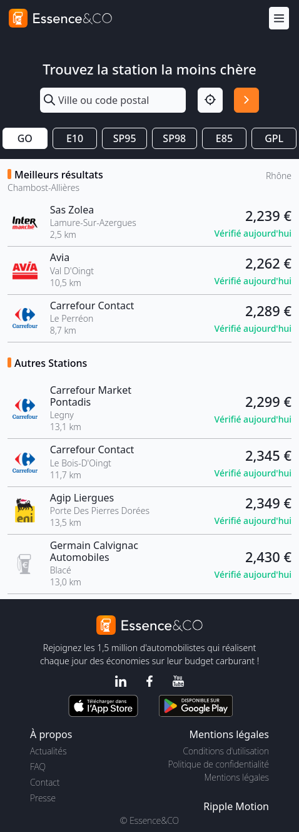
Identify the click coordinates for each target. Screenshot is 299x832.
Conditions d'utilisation (226, 751)
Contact (44, 782)
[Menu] (279, 18)
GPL (274, 138)
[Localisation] (210, 100)
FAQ (38, 767)
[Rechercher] (246, 100)
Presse (43, 798)
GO (25, 138)
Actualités (48, 751)
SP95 (124, 138)
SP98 (174, 138)
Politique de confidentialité (218, 764)
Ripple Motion (236, 806)
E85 (224, 138)
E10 (74, 138)
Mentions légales (237, 777)
